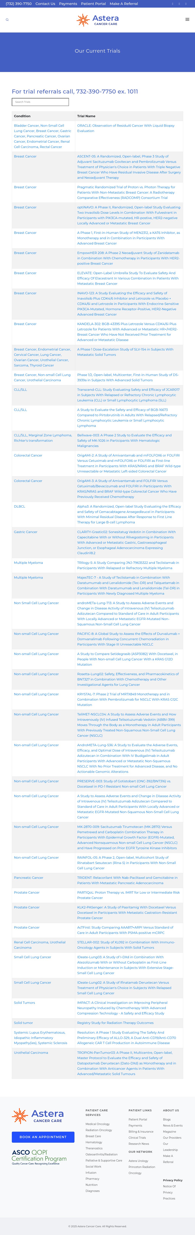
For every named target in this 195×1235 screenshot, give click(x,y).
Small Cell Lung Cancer (32, 957)
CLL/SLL (20, 390)
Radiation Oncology (99, 1130)
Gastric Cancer (26, 532)
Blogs (167, 1119)
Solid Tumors (24, 1003)
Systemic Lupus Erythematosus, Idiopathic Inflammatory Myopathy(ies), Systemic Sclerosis (40, 1038)
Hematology (94, 1142)
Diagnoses (93, 1191)
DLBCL (19, 506)
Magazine (169, 1131)
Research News (139, 1144)
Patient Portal (93, 4)
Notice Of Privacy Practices (169, 1192)
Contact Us (45, 4)
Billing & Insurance (141, 1131)
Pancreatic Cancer (28, 878)
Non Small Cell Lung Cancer (36, 603)
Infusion (91, 1172)
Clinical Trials (137, 1137)
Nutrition (92, 1185)
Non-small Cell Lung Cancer (36, 634)
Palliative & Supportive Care (104, 1160)
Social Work (93, 1166)
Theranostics (94, 1148)
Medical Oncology (98, 1124)
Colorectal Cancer (28, 455)
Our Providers (172, 1137)
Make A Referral (124, 4)
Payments (68, 4)
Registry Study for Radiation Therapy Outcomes (115, 1023)
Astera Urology (138, 1161)
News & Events (172, 1125)
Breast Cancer (25, 156)
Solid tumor (23, 1023)
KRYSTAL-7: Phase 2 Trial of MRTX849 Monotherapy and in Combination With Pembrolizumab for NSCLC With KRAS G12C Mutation (127, 699)
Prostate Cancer (27, 892)
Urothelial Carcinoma (31, 1053)
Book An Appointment (43, 1137)
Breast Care (93, 1136)
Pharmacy (92, 1178)
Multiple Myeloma (28, 563)
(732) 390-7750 (19, 4)
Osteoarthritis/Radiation (102, 1154)
